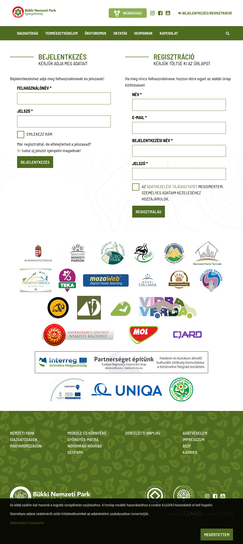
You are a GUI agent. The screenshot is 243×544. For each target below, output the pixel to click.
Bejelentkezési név (152, 140)
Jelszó (25, 111)
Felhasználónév (34, 88)
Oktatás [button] (120, 33)
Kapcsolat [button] (169, 33)
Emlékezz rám (39, 134)
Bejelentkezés (35, 162)
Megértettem (216, 534)
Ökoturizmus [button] (95, 33)
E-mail (139, 117)
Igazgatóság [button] (27, 33)
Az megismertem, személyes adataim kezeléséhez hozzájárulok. (183, 192)
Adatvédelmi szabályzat (27, 522)
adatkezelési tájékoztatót (172, 186)
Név (137, 94)
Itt (19, 150)
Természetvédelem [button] (61, 33)
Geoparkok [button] (143, 33)
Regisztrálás (148, 211)
